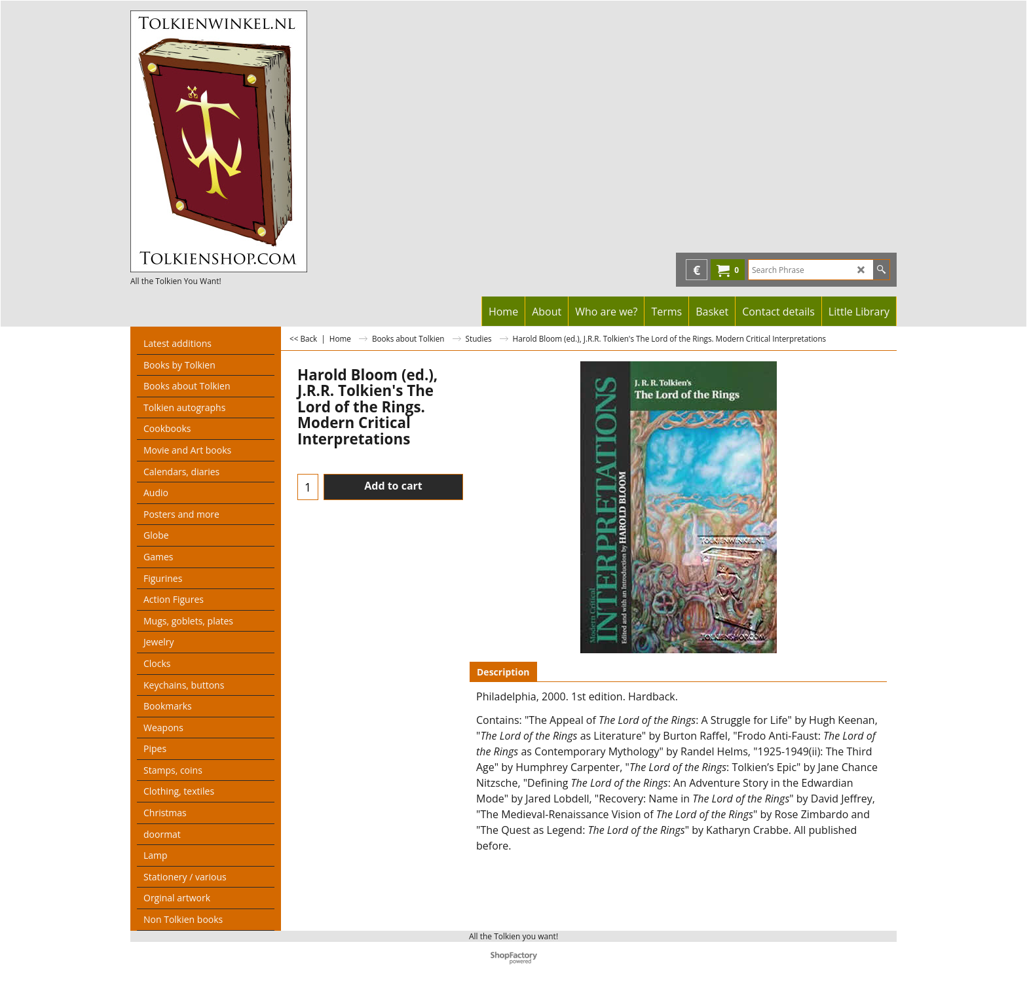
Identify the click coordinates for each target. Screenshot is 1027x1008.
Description (503, 672)
